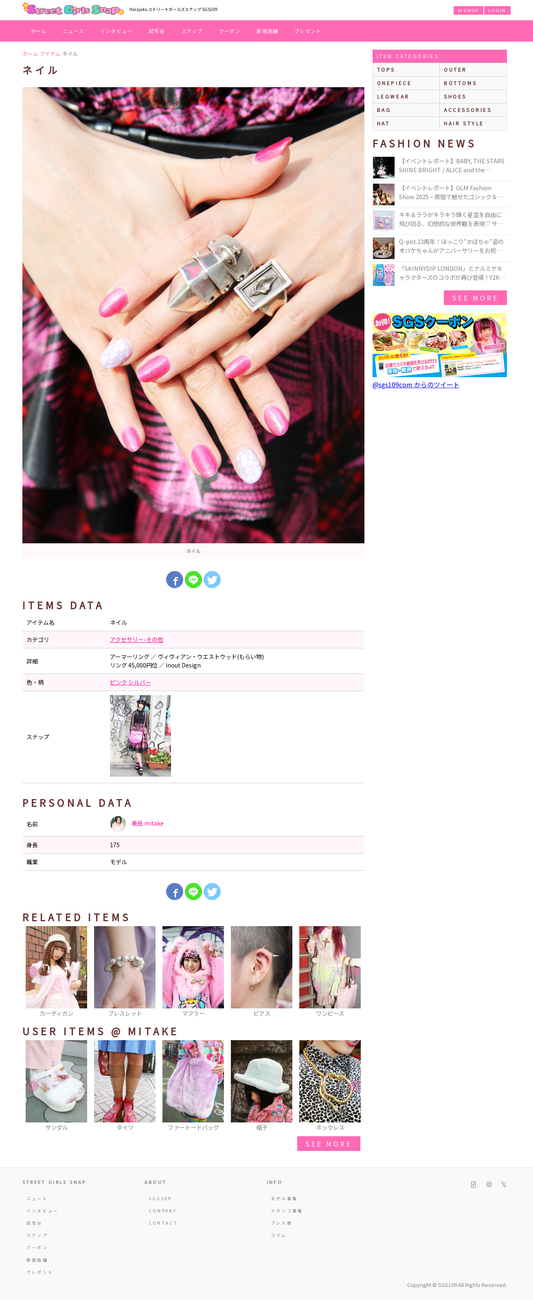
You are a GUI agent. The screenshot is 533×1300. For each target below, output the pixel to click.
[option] (193, 323)
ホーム (39, 30)
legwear (393, 96)
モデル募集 (284, 1198)
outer (455, 69)
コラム (279, 1235)
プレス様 (281, 1223)
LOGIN (497, 10)
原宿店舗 (267, 30)
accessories (468, 109)
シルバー (139, 682)
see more (328, 1143)
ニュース (73, 30)
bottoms (460, 82)
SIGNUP (468, 10)
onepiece (394, 82)
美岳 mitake (137, 824)
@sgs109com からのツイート (416, 384)
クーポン (230, 30)
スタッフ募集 (287, 1211)
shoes (455, 96)
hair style (464, 123)
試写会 (157, 30)
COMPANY (163, 1211)
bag (384, 109)
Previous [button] (32, 972)
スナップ (192, 30)
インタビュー (116, 30)
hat (383, 123)
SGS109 (160, 1198)
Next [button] (354, 972)
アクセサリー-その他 (136, 639)
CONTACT (163, 1223)
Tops (386, 69)
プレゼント (307, 30)
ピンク (118, 682)
